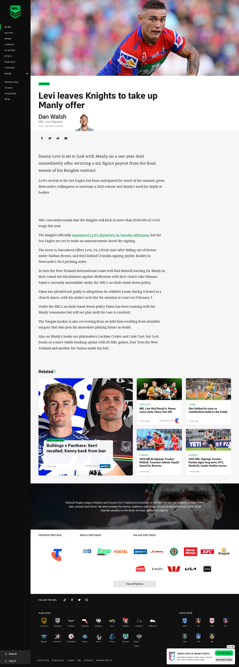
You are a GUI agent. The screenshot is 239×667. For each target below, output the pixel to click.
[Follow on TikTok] (64, 600)
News (8, 27)
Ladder (9, 44)
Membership (11, 81)
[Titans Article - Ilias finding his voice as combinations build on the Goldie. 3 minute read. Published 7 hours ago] (208, 401)
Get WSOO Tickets (224, 659)
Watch (9, 33)
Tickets (9, 87)
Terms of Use (43, 660)
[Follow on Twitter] (79, 600)
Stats (8, 56)
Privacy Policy (58, 660)
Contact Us (88, 660)
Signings (44, 84)
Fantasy (10, 62)
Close (231, 647)
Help (79, 660)
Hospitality (10, 93)
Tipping (10, 67)
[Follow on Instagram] (86, 600)
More (16, 73)
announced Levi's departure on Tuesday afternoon (110, 235)
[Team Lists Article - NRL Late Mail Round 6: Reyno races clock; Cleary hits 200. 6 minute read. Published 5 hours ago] (159, 401)
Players (10, 50)
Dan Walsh (52, 116)
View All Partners (134, 583)
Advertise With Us (104, 660)
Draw (8, 38)
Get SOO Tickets (224, 653)
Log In (10, 660)
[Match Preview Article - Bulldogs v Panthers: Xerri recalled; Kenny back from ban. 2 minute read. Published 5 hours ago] (86, 427)
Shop (7, 99)
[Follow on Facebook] (72, 600)
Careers (71, 660)
